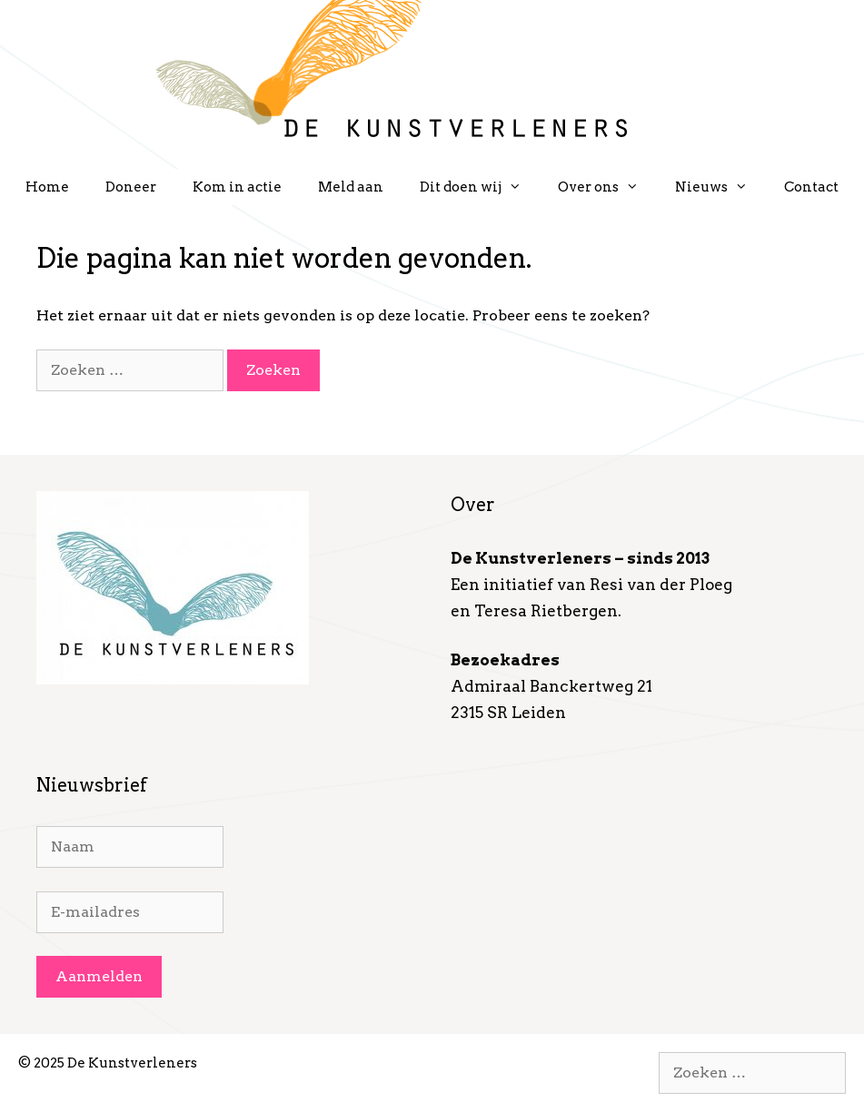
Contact (811, 187)
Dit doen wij (480, 187)
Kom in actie (237, 187)
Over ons (607, 187)
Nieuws (720, 187)
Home (47, 187)
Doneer (130, 187)
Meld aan (350, 187)
